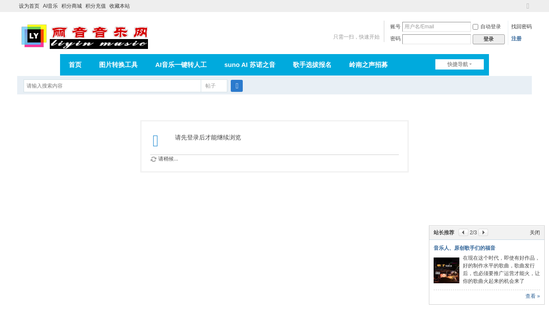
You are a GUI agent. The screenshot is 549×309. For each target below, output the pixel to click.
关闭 (535, 233)
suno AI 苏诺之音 (249, 64)
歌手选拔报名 (312, 64)
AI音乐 (50, 6)
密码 (395, 39)
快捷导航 (457, 64)
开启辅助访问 (520, 6)
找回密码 (521, 27)
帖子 (210, 86)
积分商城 (71, 6)
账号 (395, 27)
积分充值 (95, 6)
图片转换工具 (118, 64)
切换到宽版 (528, 9)
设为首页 (29, 6)
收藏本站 (119, 6)
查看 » (532, 296)
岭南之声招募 (368, 64)
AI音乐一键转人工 (181, 64)
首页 (75, 64)
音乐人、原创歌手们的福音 (464, 248)
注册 (516, 39)
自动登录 (487, 27)
